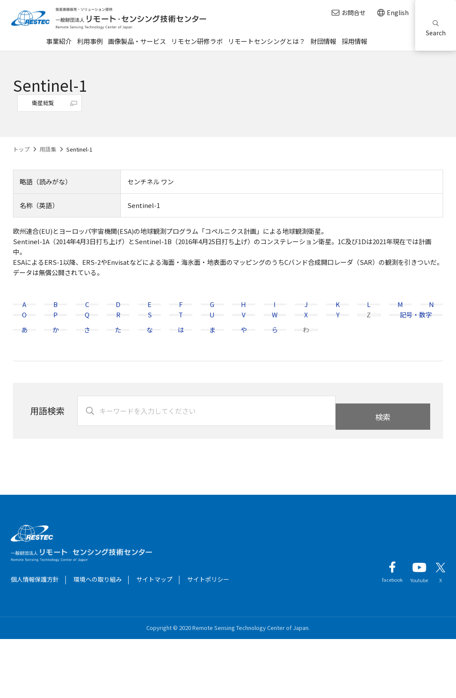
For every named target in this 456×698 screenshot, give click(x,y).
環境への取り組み (98, 638)
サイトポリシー (208, 638)
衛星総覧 (43, 103)
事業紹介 (59, 41)
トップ (21, 149)
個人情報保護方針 (35, 638)
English (393, 13)
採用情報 (354, 41)
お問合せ (349, 13)
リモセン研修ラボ (197, 41)
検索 (382, 470)
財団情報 (323, 41)
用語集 (48, 149)
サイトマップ (154, 638)
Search (436, 28)
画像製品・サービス (137, 41)
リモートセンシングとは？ (266, 41)
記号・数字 (416, 344)
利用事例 (90, 41)
